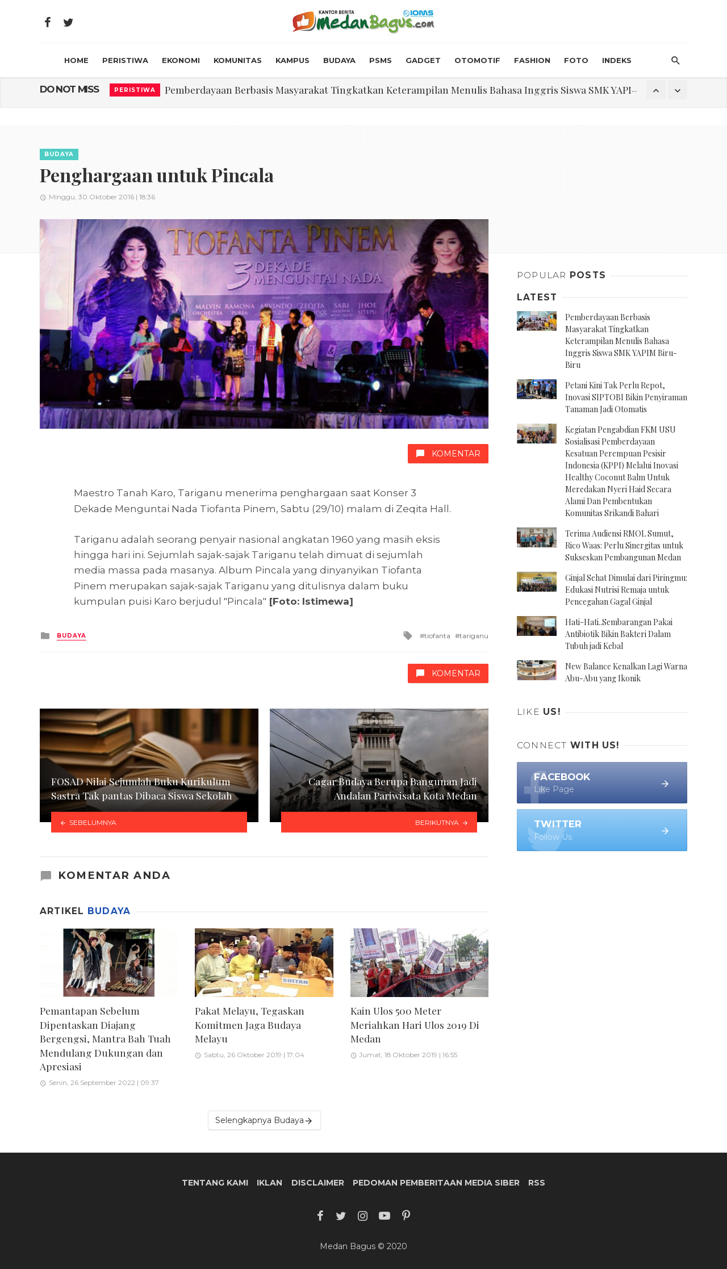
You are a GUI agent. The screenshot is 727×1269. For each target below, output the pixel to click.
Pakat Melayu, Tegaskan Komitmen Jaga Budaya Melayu (249, 1024)
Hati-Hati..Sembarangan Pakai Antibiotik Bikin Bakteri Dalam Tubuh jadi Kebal (618, 634)
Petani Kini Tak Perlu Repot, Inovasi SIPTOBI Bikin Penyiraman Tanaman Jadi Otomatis (626, 397)
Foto (576, 60)
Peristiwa (125, 60)
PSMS (380, 60)
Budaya (339, 60)
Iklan (269, 1183)
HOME (76, 60)
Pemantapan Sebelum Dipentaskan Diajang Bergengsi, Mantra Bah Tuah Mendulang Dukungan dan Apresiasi (105, 1038)
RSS (536, 1183)
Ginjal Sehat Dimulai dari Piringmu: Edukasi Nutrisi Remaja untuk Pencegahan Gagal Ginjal (626, 589)
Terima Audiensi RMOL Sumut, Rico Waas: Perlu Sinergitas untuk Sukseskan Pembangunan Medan (624, 545)
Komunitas (238, 60)
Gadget (423, 60)
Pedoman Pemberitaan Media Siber (436, 1183)
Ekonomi (181, 60)
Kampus (292, 60)
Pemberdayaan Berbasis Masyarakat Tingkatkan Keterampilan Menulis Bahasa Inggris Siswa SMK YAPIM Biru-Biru (426, 89)
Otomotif (477, 60)
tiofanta (437, 635)
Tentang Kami (215, 1183)
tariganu (473, 635)
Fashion (532, 60)
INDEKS (617, 60)
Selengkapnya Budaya (264, 1120)
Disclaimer (317, 1183)
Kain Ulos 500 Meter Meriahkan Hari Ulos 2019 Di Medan (414, 1024)
